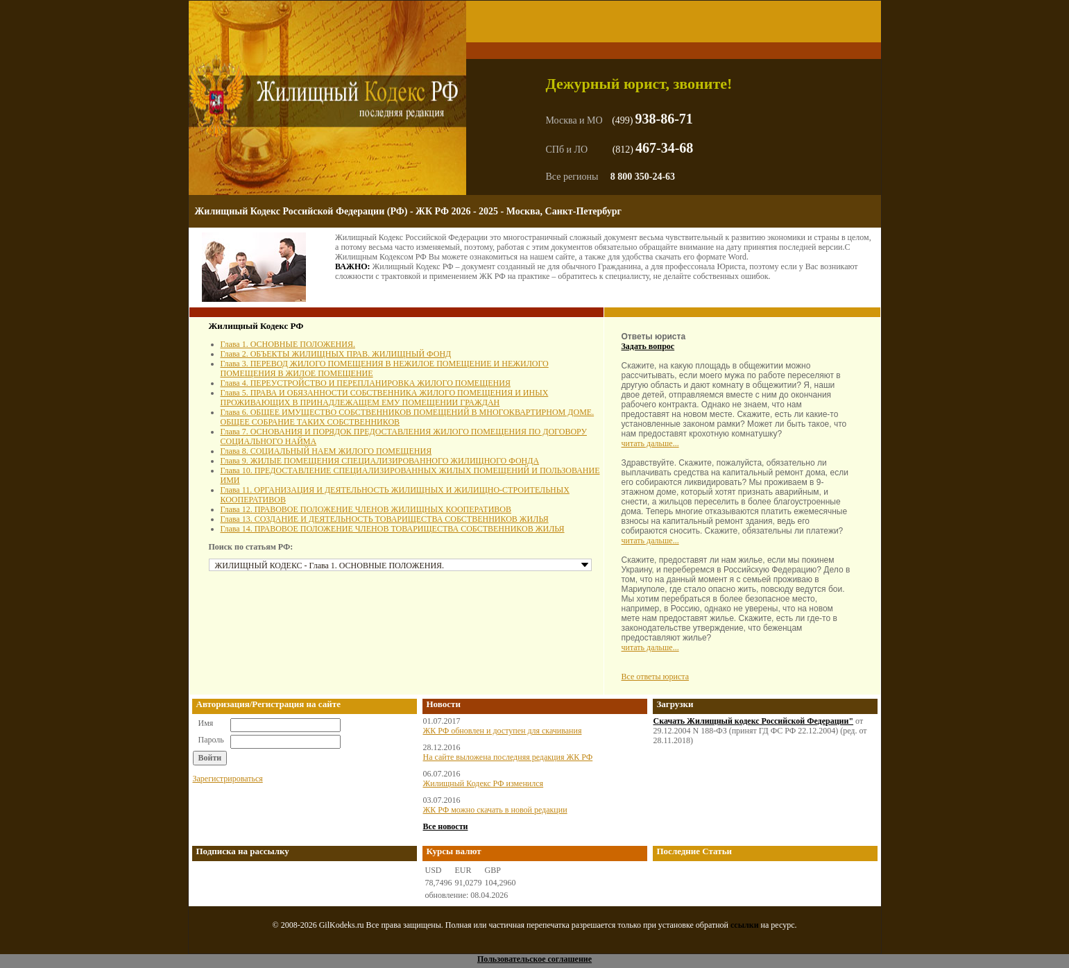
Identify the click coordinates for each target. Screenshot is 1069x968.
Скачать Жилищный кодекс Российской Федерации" (753, 721)
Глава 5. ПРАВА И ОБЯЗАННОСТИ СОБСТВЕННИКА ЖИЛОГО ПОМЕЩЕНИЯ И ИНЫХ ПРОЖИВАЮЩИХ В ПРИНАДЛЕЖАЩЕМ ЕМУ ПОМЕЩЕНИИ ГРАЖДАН (385, 397)
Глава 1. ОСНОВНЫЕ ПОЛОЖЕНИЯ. (288, 344)
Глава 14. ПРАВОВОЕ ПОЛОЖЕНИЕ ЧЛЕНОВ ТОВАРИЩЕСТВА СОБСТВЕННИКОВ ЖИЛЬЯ (393, 529)
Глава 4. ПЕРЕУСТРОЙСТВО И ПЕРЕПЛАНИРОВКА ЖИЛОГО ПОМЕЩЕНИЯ (366, 383)
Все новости (445, 826)
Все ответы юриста (656, 676)
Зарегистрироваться (228, 778)
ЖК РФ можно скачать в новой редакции (495, 810)
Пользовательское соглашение (534, 959)
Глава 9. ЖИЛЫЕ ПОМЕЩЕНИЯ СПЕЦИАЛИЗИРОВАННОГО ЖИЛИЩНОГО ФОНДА (380, 461)
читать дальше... (650, 443)
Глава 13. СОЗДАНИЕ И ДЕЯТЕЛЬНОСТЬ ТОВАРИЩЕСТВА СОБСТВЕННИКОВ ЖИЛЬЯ (385, 519)
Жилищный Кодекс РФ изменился (483, 783)
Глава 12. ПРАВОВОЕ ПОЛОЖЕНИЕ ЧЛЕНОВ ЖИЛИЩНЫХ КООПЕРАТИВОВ (366, 509)
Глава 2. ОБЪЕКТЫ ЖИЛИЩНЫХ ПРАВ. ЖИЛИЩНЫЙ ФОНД (336, 354)
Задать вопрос (648, 346)
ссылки (744, 925)
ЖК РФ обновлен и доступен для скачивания (502, 731)
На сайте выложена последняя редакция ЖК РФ (508, 757)
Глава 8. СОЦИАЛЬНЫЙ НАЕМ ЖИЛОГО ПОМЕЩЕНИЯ (326, 451)
